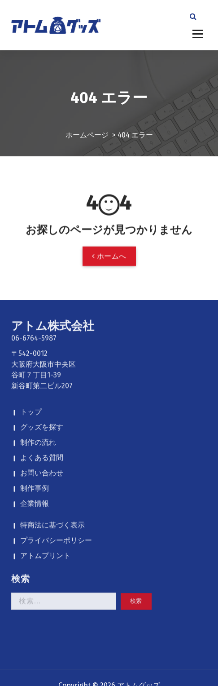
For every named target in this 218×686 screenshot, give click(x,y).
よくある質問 (41, 278)
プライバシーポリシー (56, 361)
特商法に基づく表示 (52, 346)
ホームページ (87, 117)
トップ (31, 233)
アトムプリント (45, 376)
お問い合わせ (41, 294)
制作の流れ (38, 263)
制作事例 (34, 309)
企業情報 (34, 324)
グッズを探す (41, 248)
